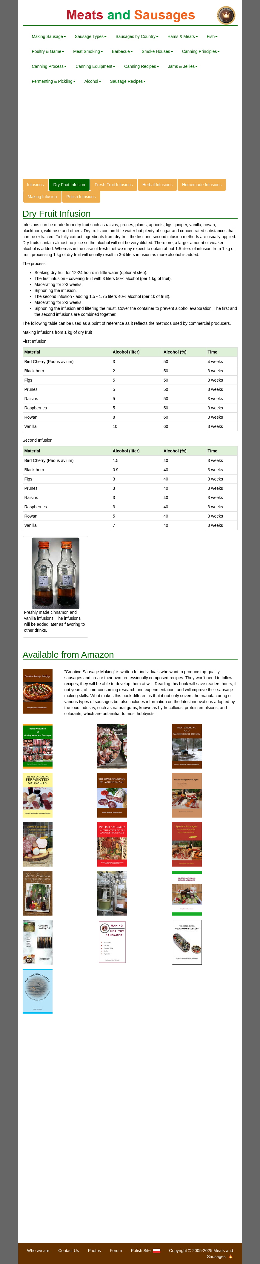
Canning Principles (201, 51)
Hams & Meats (182, 36)
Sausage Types (91, 36)
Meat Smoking (88, 51)
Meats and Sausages (130, 15)
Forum (116, 1250)
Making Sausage (49, 36)
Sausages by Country (137, 36)
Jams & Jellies (183, 66)
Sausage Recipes (128, 81)
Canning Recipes (141, 66)
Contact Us (68, 1250)
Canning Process (49, 66)
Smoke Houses (157, 51)
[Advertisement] (130, 137)
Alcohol (92, 81)
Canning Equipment (95, 66)
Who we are (38, 1250)
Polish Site (146, 1250)
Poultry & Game (48, 51)
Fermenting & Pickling (54, 81)
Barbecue (122, 51)
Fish (212, 36)
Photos (94, 1250)
